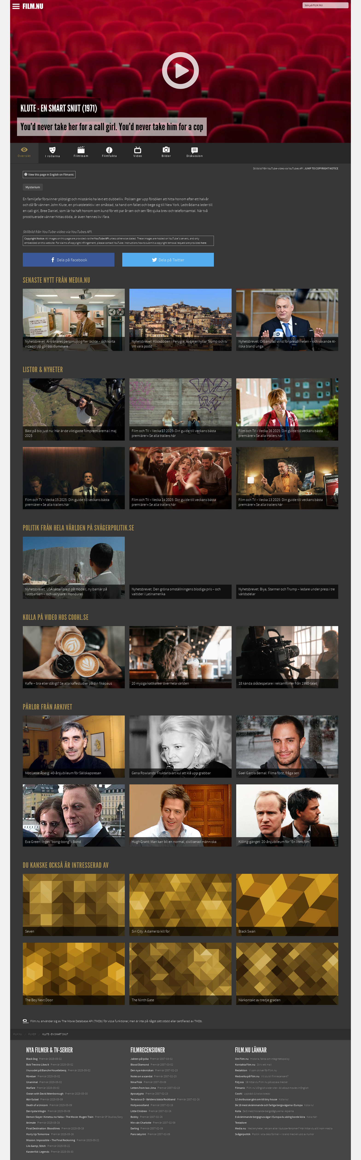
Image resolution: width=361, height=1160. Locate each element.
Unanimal (32, 1082)
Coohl (238, 1093)
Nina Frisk (136, 1082)
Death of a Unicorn (37, 1105)
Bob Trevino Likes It (37, 1064)
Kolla (238, 1111)
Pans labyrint (138, 1134)
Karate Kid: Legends (37, 1151)
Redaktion (241, 1070)
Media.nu (240, 1128)
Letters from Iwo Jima (143, 1087)
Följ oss (239, 1082)
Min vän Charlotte (141, 1122)
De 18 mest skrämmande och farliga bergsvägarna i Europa (269, 1105)
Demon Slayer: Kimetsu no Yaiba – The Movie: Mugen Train (59, 1117)
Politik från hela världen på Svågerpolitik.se (78, 528)
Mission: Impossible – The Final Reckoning (50, 1140)
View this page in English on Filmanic (49, 174)
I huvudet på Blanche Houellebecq (46, 1070)
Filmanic (240, 1087)
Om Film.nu (242, 1058)
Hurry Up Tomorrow (37, 1134)
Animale (31, 1122)
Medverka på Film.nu (247, 1076)
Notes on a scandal (141, 1076)
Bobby (134, 1117)
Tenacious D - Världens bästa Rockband (153, 1099)
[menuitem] (17, 1034)
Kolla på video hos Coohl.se (56, 617)
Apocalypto (137, 1093)
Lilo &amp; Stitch (36, 1146)
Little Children (139, 1111)
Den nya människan (142, 1070)
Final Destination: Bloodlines (43, 1128)
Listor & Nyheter (43, 369)
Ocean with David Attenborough (45, 1093)
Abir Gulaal (32, 1099)
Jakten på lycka (139, 1058)
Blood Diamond (140, 1064)
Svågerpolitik (242, 1134)
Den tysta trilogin (36, 1111)
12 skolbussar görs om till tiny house (256, 1099)
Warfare (30, 1087)
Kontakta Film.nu (245, 1064)
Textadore (241, 1122)
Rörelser (31, 1076)
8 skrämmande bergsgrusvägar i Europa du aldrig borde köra (270, 1117)
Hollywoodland (140, 1105)
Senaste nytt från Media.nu (56, 280)
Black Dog (32, 1058)
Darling (135, 1128)
